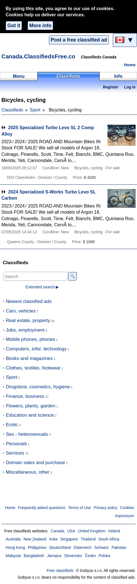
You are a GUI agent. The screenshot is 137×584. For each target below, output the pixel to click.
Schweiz (101, 548)
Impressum (124, 516)
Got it (13, 25)
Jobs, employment (25, 330)
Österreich (82, 548)
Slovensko (73, 556)
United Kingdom (91, 531)
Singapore (69, 539)
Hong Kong (15, 548)
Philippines (37, 548)
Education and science (30, 415)
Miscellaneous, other (28, 472)
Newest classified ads (29, 301)
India (53, 539)
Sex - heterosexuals (27, 434)
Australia (13, 539)
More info (40, 25)
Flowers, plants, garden (30, 406)
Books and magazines (29, 358)
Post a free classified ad (79, 40)
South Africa (108, 539)
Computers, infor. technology (36, 349)
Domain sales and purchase (35, 462)
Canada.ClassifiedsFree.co (38, 56)
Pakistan (118, 548)
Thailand (88, 539)
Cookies (127, 508)
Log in (130, 87)
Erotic (12, 424)
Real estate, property (28, 320)
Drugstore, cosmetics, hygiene (38, 386)
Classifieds (12, 110)
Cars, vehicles (21, 311)
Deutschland (60, 548)
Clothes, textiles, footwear (33, 368)
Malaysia (13, 556)
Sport (35, 110)
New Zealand (35, 539)
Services (15, 453)
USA (71, 531)
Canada (57, 531)
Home (130, 65)
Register (110, 87)
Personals (16, 443)
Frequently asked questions (41, 508)
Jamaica (54, 556)
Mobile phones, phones (30, 339)
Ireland (114, 531)
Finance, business (25, 396)
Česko (90, 556)
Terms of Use (79, 508)
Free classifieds (60, 571)
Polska (104, 556)
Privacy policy (105, 508)
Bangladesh (34, 556)
